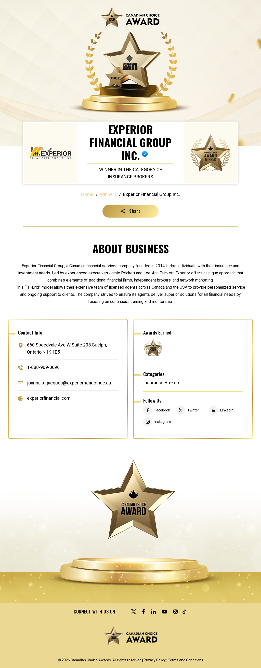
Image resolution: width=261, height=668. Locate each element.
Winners (108, 194)
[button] (130, 211)
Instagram (162, 422)
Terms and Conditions (185, 660)
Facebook (162, 410)
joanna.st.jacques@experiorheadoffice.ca (69, 382)
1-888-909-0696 (43, 367)
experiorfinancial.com (49, 398)
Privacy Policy (155, 660)
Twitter (193, 410)
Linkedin (226, 410)
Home (87, 194)
